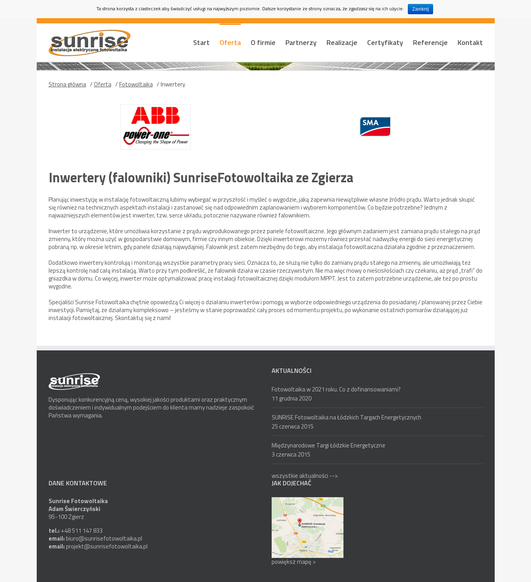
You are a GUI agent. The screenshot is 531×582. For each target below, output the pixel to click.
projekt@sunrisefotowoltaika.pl (107, 546)
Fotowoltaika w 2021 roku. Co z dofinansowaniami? (336, 389)
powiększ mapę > (294, 561)
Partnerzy (301, 42)
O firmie (263, 42)
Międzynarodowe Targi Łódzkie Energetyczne (328, 445)
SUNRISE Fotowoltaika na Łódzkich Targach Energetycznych (346, 417)
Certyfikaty (385, 42)
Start (201, 42)
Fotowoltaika (136, 84)
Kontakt (470, 42)
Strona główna (67, 84)
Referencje (430, 42)
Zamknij (420, 9)
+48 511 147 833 (82, 530)
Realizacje (341, 42)
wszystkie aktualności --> (305, 475)
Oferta (230, 42)
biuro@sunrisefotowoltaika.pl (104, 538)
